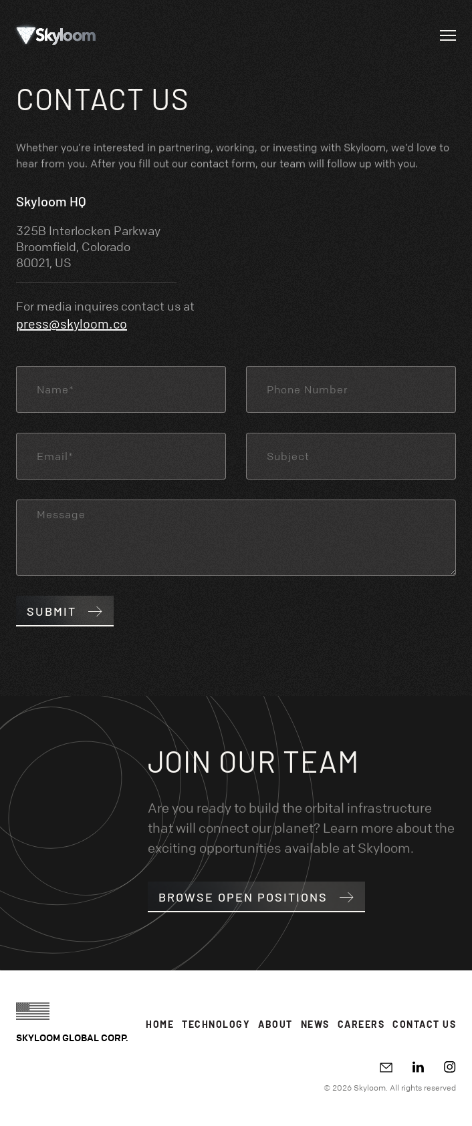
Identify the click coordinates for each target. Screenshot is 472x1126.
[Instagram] (450, 1067)
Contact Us (424, 1024)
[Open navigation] (448, 35)
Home (160, 1024)
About (275, 1024)
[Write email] (386, 1068)
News (315, 1024)
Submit (65, 611)
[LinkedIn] (418, 1067)
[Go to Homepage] (56, 35)
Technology (216, 1024)
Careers (361, 1024)
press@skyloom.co (71, 323)
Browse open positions (256, 897)
